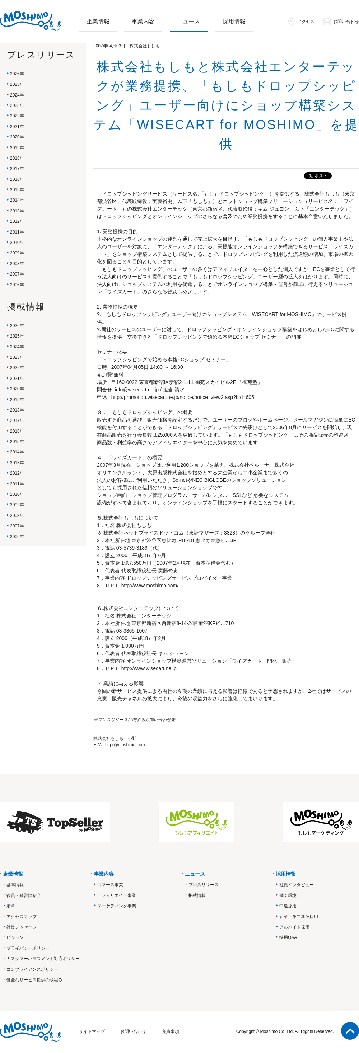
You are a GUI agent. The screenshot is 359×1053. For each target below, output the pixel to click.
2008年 (17, 263)
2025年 (17, 84)
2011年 (17, 232)
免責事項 (170, 1031)
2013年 (17, 210)
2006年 (17, 284)
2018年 (17, 158)
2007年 (17, 274)
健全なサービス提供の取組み (34, 979)
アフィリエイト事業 (116, 895)
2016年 (17, 179)
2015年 (17, 189)
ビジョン (15, 937)
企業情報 (98, 21)
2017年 (17, 168)
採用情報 (234, 21)
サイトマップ (92, 1031)
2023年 (17, 105)
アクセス (300, 21)
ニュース (188, 21)
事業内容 (143, 21)
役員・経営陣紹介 (23, 895)
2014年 (17, 200)
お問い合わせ (341, 21)
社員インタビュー (296, 884)
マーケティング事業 (116, 905)
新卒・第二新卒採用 (298, 916)
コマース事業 (110, 884)
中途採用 (288, 905)
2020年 (17, 137)
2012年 (17, 221)
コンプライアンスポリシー (32, 969)
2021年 (17, 126)
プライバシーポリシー (28, 948)
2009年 (17, 252)
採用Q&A (288, 937)
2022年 (17, 115)
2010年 (17, 242)
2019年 (17, 147)
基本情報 (15, 884)
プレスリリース (203, 884)
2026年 (17, 73)
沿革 (10, 905)
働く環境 (288, 895)
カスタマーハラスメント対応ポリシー (43, 958)
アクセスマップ (21, 916)
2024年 (17, 95)
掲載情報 (197, 895)
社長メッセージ (21, 927)
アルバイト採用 (294, 927)
